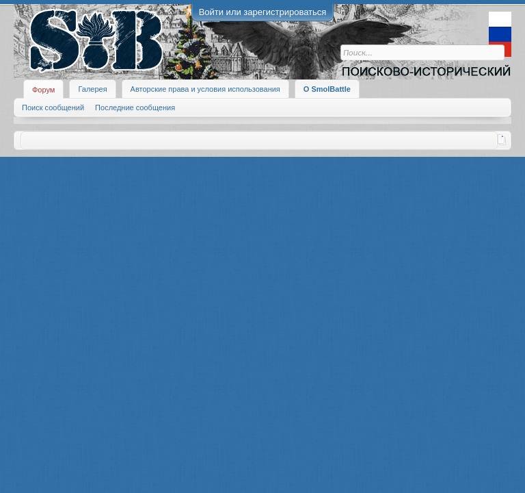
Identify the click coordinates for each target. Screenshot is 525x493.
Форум (43, 90)
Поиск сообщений (53, 107)
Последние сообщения (135, 107)
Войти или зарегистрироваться (263, 12)
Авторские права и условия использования (205, 89)
